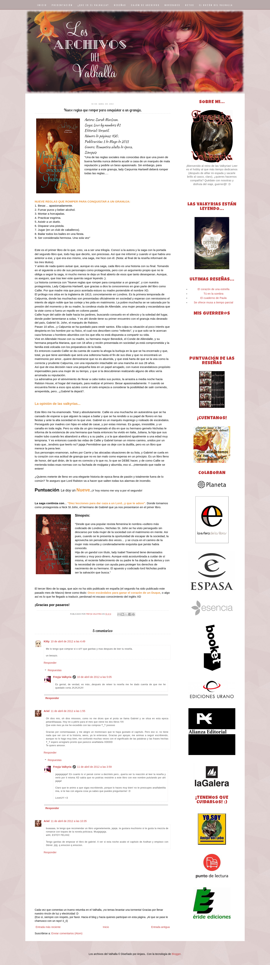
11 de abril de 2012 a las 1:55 (68, 711)
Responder (50, 662)
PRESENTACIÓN (62, 5)
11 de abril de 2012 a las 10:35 (69, 821)
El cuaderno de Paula (213, 297)
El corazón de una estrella (214, 289)
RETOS (189, 5)
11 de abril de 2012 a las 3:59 (94, 766)
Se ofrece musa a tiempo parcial (213, 302)
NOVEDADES (172, 5)
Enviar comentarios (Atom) (66, 933)
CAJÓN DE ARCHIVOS (145, 5)
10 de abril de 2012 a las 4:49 (68, 641)
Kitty (47, 641)
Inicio (106, 927)
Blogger (176, 953)
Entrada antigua (160, 927)
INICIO (42, 5)
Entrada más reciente (48, 927)
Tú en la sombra (214, 293)
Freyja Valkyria (62, 676)
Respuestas (55, 670)
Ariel (47, 711)
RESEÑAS (120, 5)
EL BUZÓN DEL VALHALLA (216, 5)
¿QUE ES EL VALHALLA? (93, 5)
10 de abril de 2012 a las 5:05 (94, 676)
